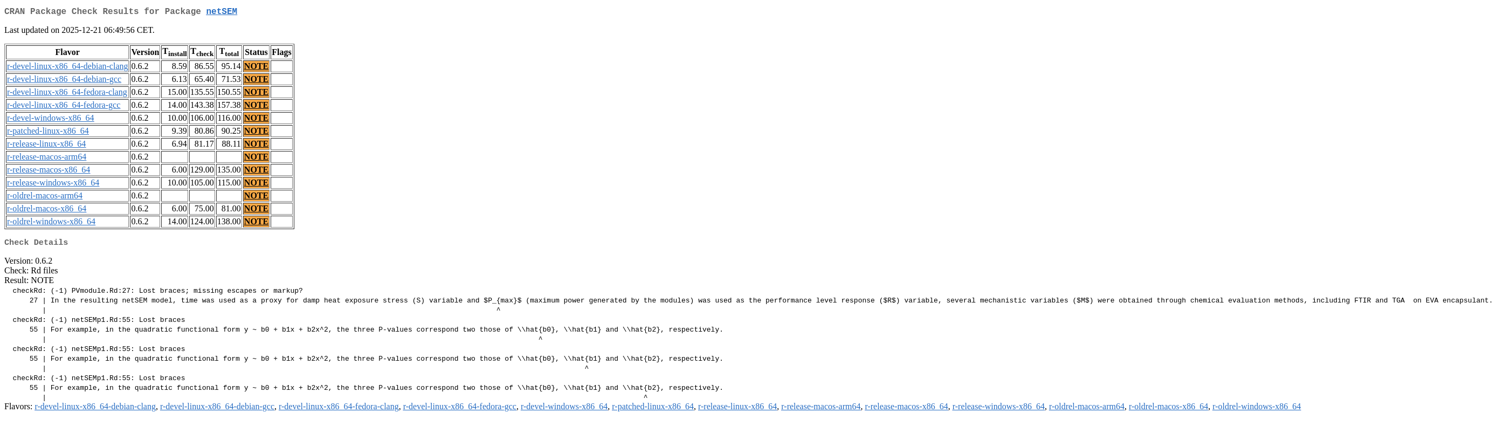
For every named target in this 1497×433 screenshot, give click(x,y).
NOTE (256, 68)
